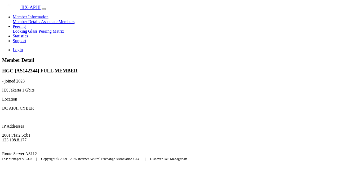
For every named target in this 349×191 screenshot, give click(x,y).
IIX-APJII (21, 7)
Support (19, 40)
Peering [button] (19, 26)
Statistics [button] (20, 36)
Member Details (27, 21)
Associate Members (58, 21)
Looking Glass (26, 31)
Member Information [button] (30, 17)
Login (18, 49)
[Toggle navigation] (44, 9)
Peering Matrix (51, 31)
